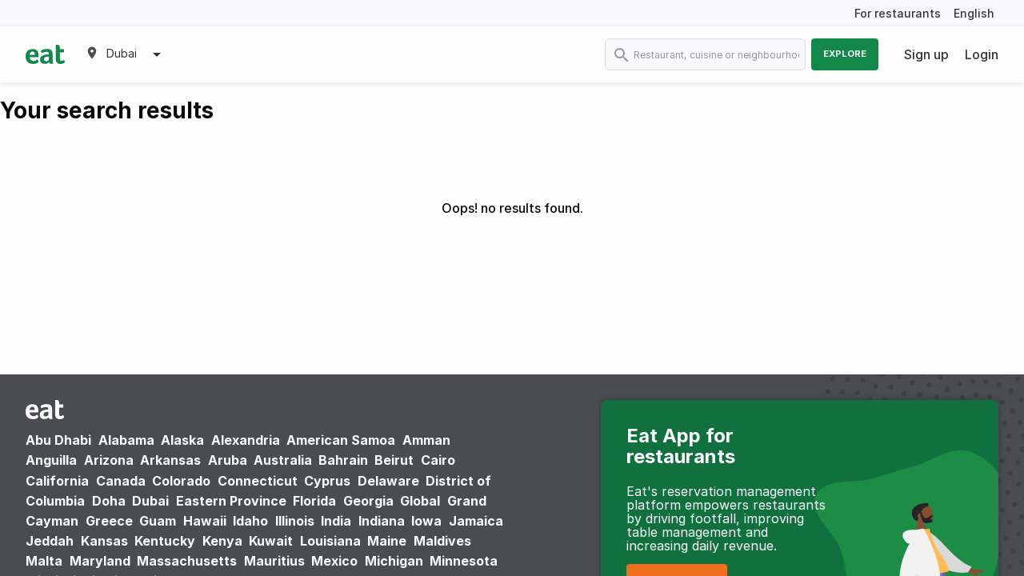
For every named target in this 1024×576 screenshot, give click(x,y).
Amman (426, 440)
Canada (121, 481)
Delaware (388, 481)
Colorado (181, 481)
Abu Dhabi (58, 440)
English (974, 13)
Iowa (426, 521)
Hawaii (204, 521)
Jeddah (50, 541)
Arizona (109, 460)
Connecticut (258, 481)
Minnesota (464, 561)
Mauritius (274, 561)
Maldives (442, 541)
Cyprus (327, 481)
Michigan (394, 561)
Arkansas (170, 460)
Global (420, 501)
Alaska (182, 440)
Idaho (250, 521)
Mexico (334, 561)
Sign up (926, 54)
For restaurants (897, 13)
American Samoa (340, 440)
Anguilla (51, 460)
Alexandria (245, 440)
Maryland (100, 561)
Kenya (222, 541)
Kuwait (271, 541)
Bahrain (343, 460)
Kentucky (164, 541)
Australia (284, 460)
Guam (157, 521)
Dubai (150, 501)
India (336, 521)
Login (981, 54)
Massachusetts (187, 561)
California (57, 481)
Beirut (394, 460)
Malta (44, 561)
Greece (109, 521)
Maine (386, 541)
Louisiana (330, 541)
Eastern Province (231, 501)
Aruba (227, 460)
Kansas (104, 541)
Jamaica (476, 521)
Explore (844, 53)
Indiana (381, 521)
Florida (314, 501)
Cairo (438, 460)
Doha (109, 501)
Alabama (126, 440)
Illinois (294, 521)
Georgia (368, 501)
